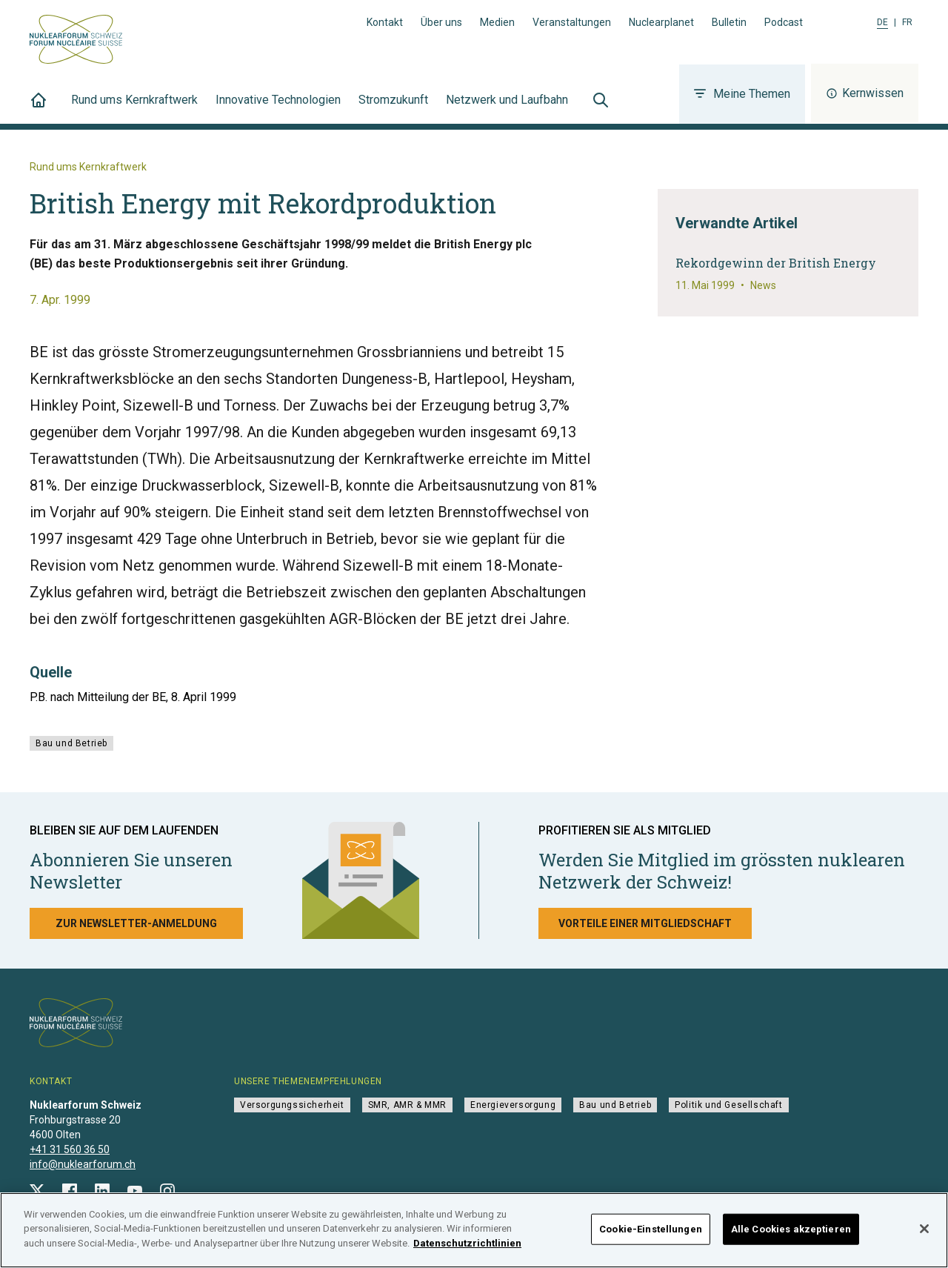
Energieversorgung (512, 1105)
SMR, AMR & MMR (407, 1105)
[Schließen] (924, 1233)
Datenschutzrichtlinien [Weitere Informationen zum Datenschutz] (467, 1248)
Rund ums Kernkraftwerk (134, 108)
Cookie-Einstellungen (650, 1233)
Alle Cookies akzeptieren (791, 1233)
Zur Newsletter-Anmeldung (136, 923)
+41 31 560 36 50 (70, 1149)
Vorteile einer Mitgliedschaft (645, 923)
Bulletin (729, 22)
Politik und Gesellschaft (728, 1105)
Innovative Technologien (278, 108)
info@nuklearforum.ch (83, 1164)
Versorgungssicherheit (292, 1105)
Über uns (441, 22)
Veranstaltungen (572, 22)
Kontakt (385, 22)
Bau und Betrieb (71, 743)
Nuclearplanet (661, 22)
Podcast (783, 22)
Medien (497, 22)
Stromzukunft (393, 108)
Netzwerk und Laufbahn (507, 108)
